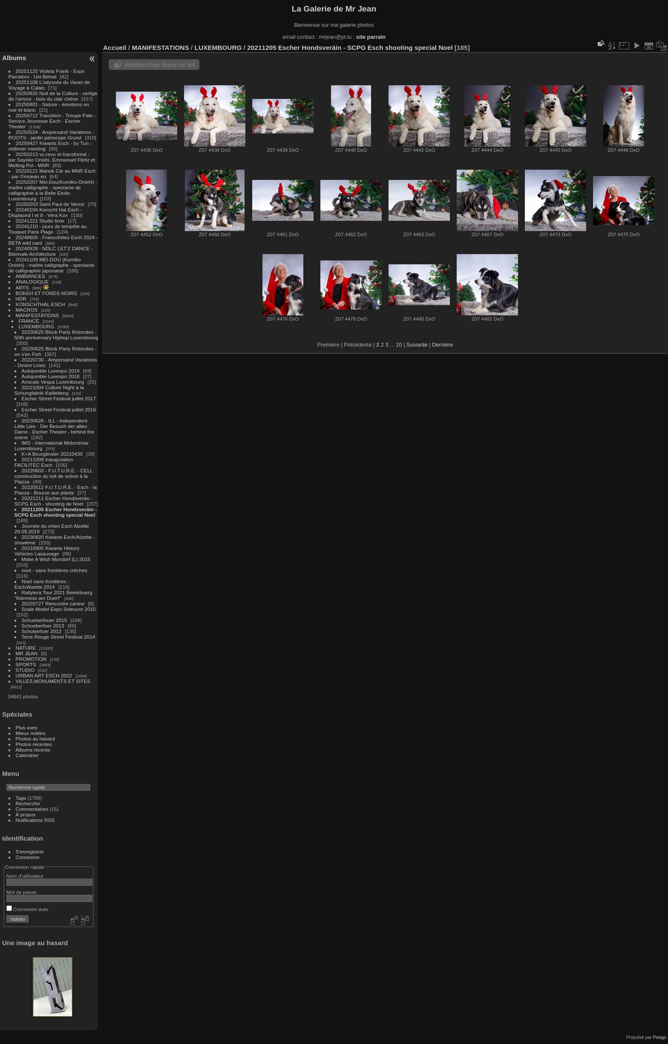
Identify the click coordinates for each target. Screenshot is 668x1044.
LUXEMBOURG (37, 326)
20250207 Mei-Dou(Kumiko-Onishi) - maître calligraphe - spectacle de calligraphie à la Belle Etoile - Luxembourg (53, 190)
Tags (21, 798)
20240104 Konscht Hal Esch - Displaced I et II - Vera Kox (45, 212)
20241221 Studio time (41, 220)
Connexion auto (27, 909)
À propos (26, 814)
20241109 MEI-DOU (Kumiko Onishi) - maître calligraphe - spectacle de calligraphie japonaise (51, 265)
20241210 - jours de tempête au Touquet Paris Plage (48, 228)
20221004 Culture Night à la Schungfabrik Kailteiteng (49, 390)
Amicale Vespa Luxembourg (53, 382)
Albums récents (33, 749)
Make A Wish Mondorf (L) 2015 (56, 559)
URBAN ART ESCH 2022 (44, 675)
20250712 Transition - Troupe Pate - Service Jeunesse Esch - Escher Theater (52, 121)
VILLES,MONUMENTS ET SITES (53, 681)
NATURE (26, 648)
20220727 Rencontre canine (53, 603)
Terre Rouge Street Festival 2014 (58, 636)
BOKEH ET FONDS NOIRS (46, 293)
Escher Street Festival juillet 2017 (59, 398)
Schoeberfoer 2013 (43, 625)
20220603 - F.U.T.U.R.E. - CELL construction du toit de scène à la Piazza (53, 476)
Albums (14, 57)
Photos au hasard (35, 738)
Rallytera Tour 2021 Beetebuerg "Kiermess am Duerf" (53, 595)
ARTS (22, 287)
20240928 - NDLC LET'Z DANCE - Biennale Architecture (51, 251)
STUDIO (25, 670)
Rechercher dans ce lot (160, 64)
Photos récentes (34, 744)
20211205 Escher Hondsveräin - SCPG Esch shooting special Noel (55, 512)
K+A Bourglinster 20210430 (52, 454)
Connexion (28, 857)
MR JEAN (27, 653)
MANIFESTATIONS (37, 315)
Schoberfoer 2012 (42, 631)
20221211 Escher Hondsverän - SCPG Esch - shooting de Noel (53, 500)
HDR (21, 298)
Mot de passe (21, 892)
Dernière (442, 344)
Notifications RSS (35, 820)
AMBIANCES (30, 276)
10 (399, 344)
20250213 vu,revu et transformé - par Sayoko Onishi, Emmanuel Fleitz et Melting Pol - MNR (52, 159)
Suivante (417, 344)
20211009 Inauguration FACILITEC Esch (43, 462)
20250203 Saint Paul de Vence (50, 204)
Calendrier (27, 755)
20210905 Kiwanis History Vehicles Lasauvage (47, 550)
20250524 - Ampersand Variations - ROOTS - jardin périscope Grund (51, 134)
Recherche (28, 803)
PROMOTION (31, 659)
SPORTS (26, 664)
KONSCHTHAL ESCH (40, 304)
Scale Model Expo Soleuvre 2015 (59, 609)
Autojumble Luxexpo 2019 (51, 370)
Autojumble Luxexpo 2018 (51, 376)
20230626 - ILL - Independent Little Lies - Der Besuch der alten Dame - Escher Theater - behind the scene (54, 429)
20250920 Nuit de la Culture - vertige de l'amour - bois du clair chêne (53, 95)
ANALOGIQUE (32, 281)
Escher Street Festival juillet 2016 (59, 409)
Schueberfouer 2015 (44, 620)
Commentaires (32, 809)
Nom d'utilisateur (24, 876)
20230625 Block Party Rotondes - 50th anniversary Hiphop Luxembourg (56, 334)
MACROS (27, 309)
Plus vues (26, 727)
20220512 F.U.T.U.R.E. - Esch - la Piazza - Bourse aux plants (55, 489)
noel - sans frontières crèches (54, 570)
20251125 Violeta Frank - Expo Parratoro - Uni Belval (47, 73)
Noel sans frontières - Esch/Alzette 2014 (41, 584)
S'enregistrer (30, 851)
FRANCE (29, 321)
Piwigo (659, 1037)
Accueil (115, 47)
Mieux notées (31, 733)
